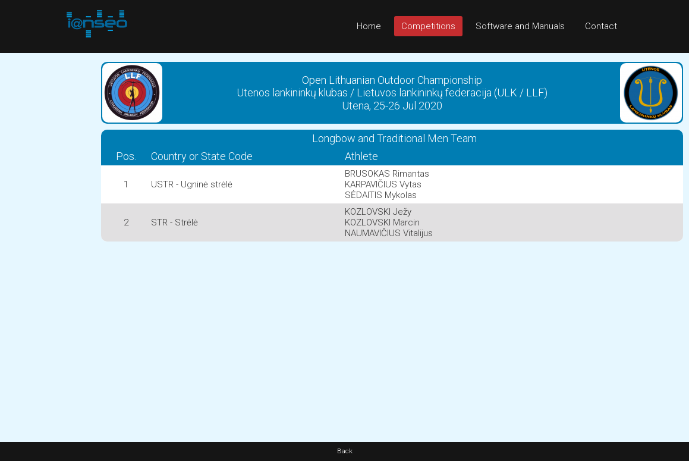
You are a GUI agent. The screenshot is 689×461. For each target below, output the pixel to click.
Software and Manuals (520, 26)
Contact (601, 26)
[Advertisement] (47, 231)
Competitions (428, 26)
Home (369, 26)
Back (345, 451)
